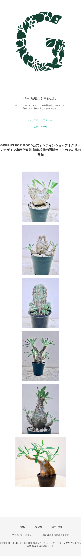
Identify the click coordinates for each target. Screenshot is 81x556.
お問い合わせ (40, 126)
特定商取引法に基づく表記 (56, 535)
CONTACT (56, 527)
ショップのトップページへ (41, 120)
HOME (22, 527)
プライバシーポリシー (23, 535)
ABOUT (38, 527)
